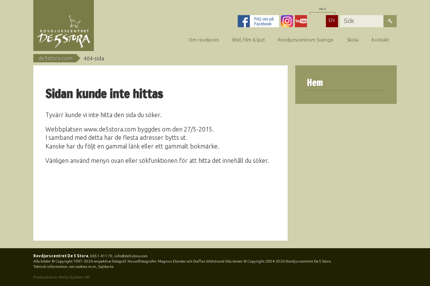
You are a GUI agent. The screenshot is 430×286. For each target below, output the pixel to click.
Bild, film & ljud (248, 39)
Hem (315, 83)
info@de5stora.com (131, 256)
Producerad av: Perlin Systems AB (61, 277)
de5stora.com (56, 59)
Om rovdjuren (204, 39)
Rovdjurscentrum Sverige (305, 39)
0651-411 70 (101, 256)
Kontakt (380, 39)
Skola (352, 39)
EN (332, 20)
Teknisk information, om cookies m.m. (65, 266)
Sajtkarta (106, 266)
